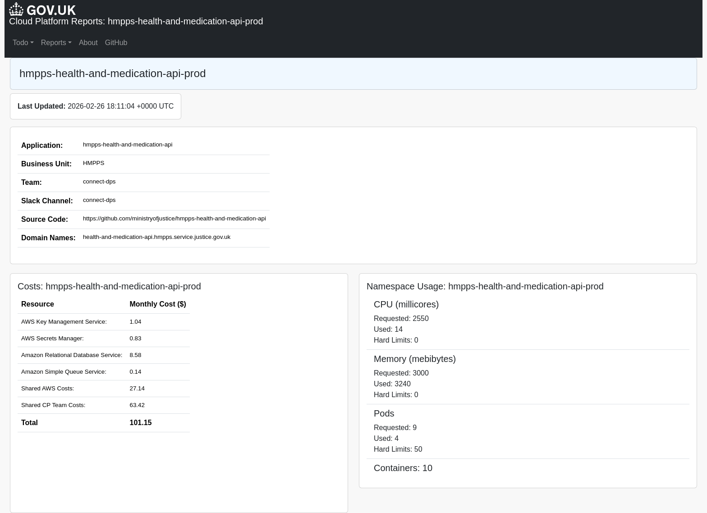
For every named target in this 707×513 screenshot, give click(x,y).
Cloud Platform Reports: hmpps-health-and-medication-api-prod (136, 21)
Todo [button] (20, 42)
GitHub (116, 42)
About (88, 42)
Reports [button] (53, 42)
